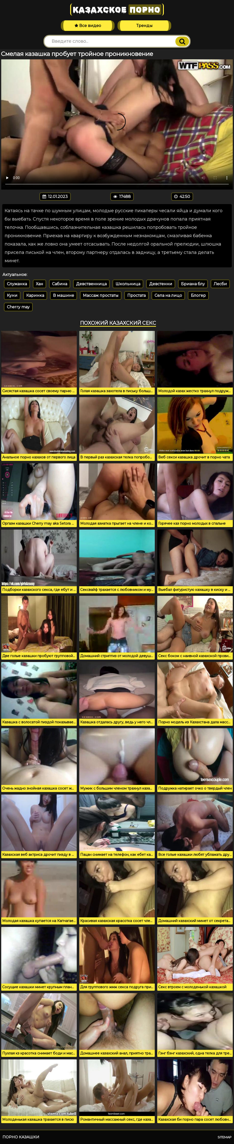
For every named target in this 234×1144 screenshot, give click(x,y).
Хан (39, 284)
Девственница (91, 284)
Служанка (17, 284)
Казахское (117, 9)
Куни (12, 295)
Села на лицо (168, 295)
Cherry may (18, 307)
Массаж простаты (100, 295)
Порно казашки (20, 1137)
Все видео (88, 25)
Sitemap (225, 1137)
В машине (63, 295)
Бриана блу (193, 284)
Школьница (128, 284)
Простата (136, 295)
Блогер (198, 295)
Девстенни (160, 284)
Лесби (220, 284)
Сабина (59, 284)
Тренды (144, 25)
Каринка (35, 295)
